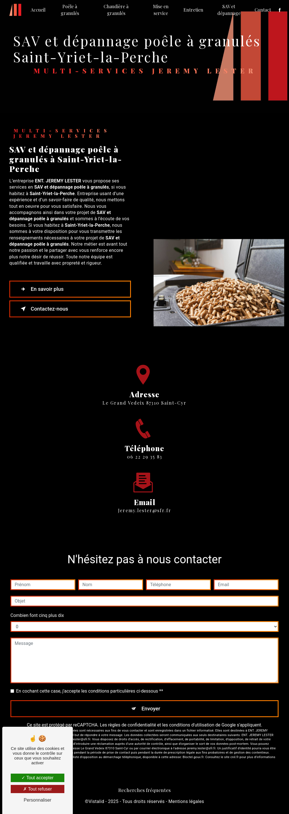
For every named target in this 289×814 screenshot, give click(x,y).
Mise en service (160, 9)
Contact (262, 10)
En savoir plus (42, 289)
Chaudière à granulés (116, 9)
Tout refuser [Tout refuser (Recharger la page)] (37, 789)
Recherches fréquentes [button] (144, 790)
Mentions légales (186, 801)
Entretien (193, 10)
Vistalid (96, 801)
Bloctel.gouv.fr (193, 757)
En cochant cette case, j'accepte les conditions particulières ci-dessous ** (89, 691)
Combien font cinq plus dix (37, 615)
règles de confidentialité (132, 725)
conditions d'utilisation (191, 725)
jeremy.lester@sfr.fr (144, 504)
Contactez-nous (44, 309)
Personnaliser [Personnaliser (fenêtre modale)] (37, 800)
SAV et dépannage (228, 9)
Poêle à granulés (70, 9)
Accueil (38, 10)
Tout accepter (37, 777)
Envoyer (151, 708)
